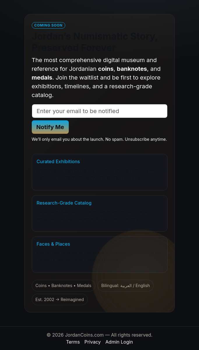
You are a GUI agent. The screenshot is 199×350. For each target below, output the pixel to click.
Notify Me (50, 127)
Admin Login (119, 342)
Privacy (92, 342)
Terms (73, 342)
